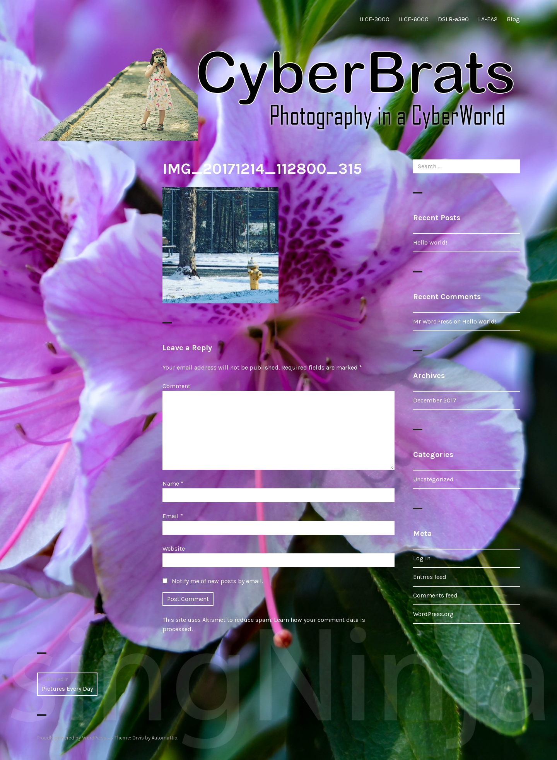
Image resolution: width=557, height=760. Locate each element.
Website (173, 548)
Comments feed (435, 595)
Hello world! (430, 242)
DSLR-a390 (453, 19)
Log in (422, 558)
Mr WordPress (432, 321)
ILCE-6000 (414, 19)
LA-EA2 (487, 19)
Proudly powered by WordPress (71, 738)
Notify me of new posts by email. (217, 581)
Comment (176, 386)
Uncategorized (433, 479)
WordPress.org (433, 614)
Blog (513, 19)
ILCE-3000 (375, 19)
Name (172, 483)
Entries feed (429, 576)
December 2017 (434, 400)
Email (172, 516)
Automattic (164, 738)
